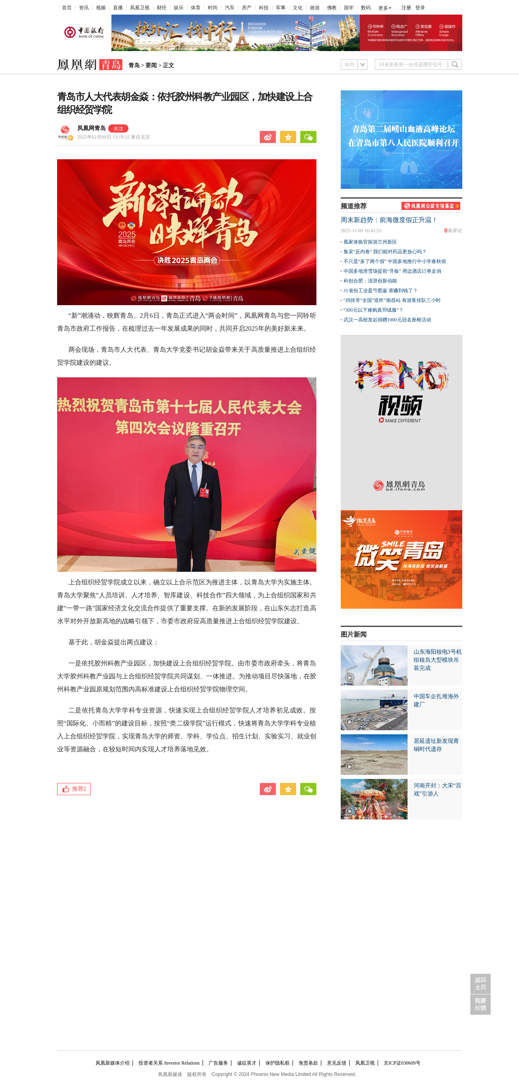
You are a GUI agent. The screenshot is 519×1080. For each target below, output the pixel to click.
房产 (247, 8)
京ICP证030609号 (402, 1063)
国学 (349, 8)
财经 (162, 8)
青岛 (134, 65)
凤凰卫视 (140, 8)
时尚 (213, 8)
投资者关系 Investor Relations (169, 1063)
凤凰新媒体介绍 (113, 1063)
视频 (101, 8)
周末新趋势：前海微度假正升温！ (389, 219)
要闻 (151, 65)
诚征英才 (246, 1063)
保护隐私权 (277, 1063)
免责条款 (308, 1063)
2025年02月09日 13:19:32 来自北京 (114, 137)
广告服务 (218, 1063)
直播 (118, 8)
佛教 (332, 8)
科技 (264, 8)
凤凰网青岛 (91, 128)
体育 (196, 8)
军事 (281, 8)
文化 (298, 8)
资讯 (84, 8)
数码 (366, 8)
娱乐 (179, 8)
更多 (383, 8)
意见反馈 (336, 1063)
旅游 (315, 8)
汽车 (230, 8)
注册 (406, 8)
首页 (67, 8)
